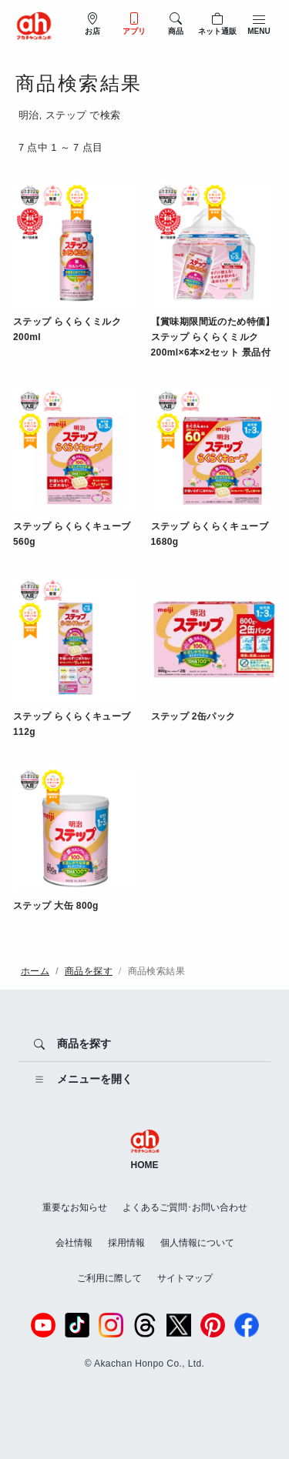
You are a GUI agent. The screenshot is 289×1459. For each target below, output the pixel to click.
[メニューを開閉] (259, 24)
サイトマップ (185, 1278)
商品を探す (89, 971)
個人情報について (197, 1242)
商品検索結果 (156, 971)
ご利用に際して (109, 1278)
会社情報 (73, 1242)
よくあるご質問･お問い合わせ (185, 1207)
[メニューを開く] (144, 1079)
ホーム (35, 971)
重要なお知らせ (74, 1207)
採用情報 (126, 1242)
